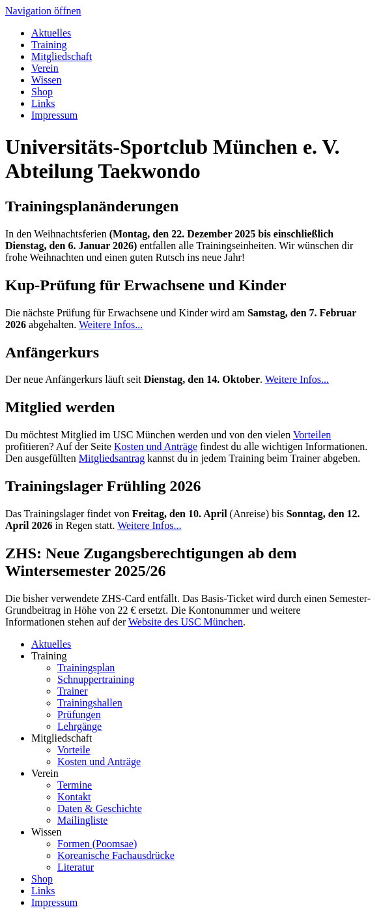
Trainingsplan (86, 667)
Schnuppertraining (95, 679)
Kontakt (74, 796)
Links (43, 103)
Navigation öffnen (43, 10)
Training (49, 44)
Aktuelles (51, 32)
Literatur (75, 867)
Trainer (72, 691)
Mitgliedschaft (61, 56)
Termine (74, 785)
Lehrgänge (79, 726)
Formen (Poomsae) (97, 843)
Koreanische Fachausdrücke (116, 855)
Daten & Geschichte (99, 808)
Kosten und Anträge (155, 446)
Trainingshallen (89, 702)
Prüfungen (79, 714)
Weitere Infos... (111, 324)
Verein (45, 68)
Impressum (54, 115)
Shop (42, 91)
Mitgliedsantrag (112, 458)
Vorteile (73, 749)
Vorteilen (312, 434)
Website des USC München (185, 621)
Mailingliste (82, 820)
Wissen (46, 79)
